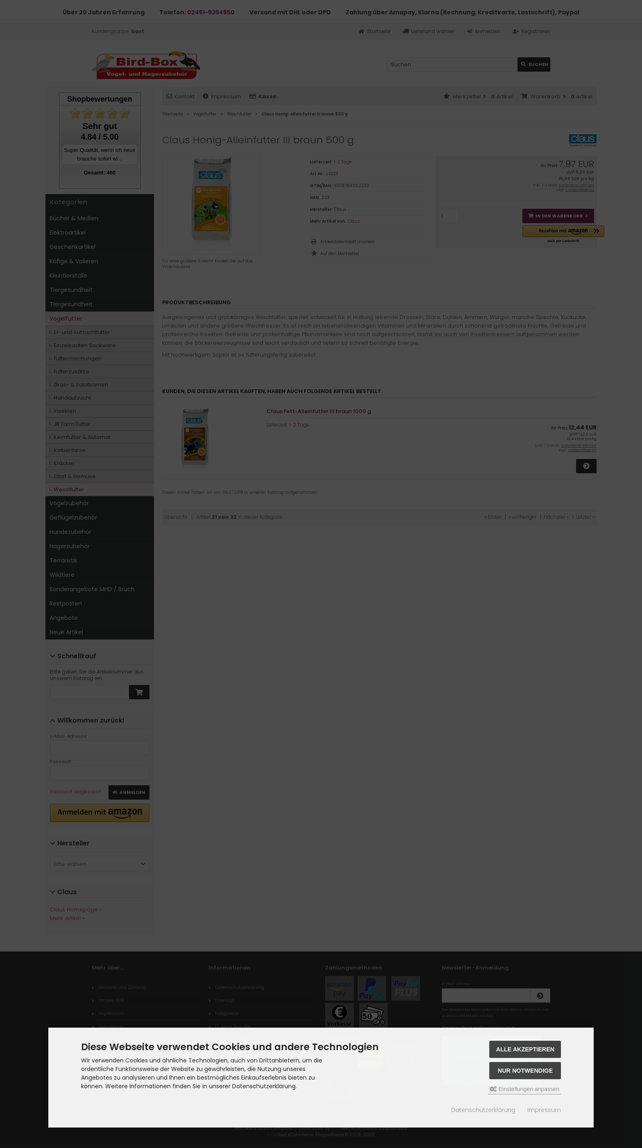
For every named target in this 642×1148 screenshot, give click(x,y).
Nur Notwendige (525, 1070)
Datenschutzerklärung (483, 1110)
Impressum (544, 1110)
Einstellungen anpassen (525, 1089)
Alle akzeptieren (525, 1049)
